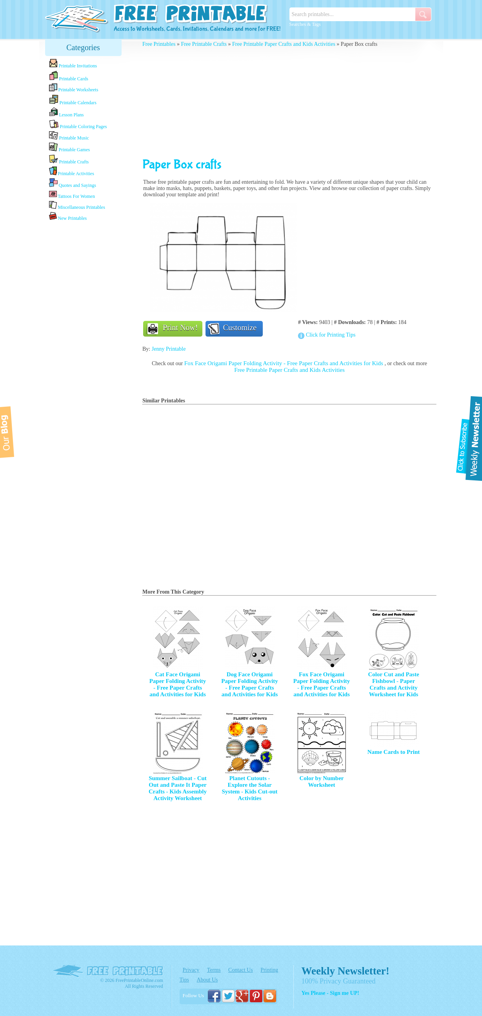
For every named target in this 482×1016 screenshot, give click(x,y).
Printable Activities (71, 171)
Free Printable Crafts (204, 44)
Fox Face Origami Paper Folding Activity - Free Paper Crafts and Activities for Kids (284, 363)
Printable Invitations (73, 64)
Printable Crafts (69, 159)
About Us (207, 980)
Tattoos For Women (72, 194)
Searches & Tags (305, 24)
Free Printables (158, 44)
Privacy (191, 970)
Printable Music (69, 136)
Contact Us (240, 970)
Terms (214, 970)
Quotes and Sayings (72, 183)
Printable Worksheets (73, 87)
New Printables (68, 216)
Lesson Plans (66, 112)
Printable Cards (68, 76)
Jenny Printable (169, 349)
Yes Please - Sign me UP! (330, 993)
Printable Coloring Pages (78, 124)
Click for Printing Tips (330, 335)
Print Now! (180, 327)
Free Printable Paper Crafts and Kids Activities (283, 44)
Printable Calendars (72, 99)
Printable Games (69, 147)
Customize (240, 327)
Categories (83, 47)
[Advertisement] (83, 346)
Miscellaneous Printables (77, 205)
